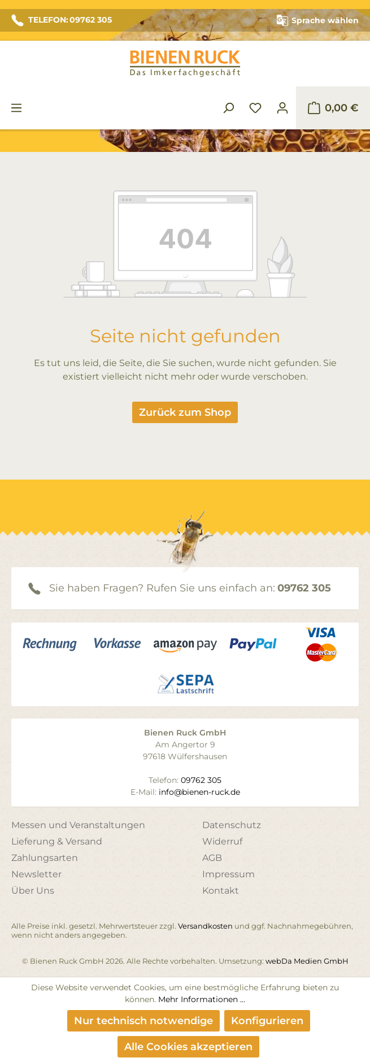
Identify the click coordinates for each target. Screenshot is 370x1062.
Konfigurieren (267, 1021)
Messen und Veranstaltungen (78, 825)
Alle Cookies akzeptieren (188, 1047)
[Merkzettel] (255, 107)
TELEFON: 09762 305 (61, 20)
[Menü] (16, 108)
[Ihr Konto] (282, 108)
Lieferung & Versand (56, 841)
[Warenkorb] (333, 108)
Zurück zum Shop (185, 412)
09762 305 (304, 588)
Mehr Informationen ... (201, 999)
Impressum (228, 874)
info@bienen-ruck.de (199, 792)
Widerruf (222, 841)
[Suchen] (228, 108)
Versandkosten (205, 925)
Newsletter (36, 874)
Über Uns (32, 890)
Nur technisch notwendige (143, 1021)
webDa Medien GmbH (307, 960)
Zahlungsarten (44, 857)
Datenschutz (231, 825)
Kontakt (220, 890)
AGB (212, 857)
